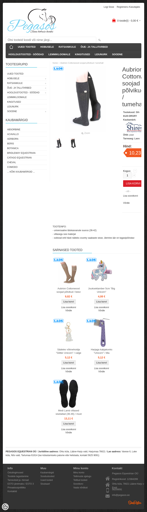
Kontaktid (12, 491)
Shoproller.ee (134, 502)
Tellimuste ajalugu (82, 476)
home (55, 63)
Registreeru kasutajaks (128, 7)
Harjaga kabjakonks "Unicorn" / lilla (101, 351)
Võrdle (126, 203)
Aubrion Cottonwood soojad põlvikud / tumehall (81, 63)
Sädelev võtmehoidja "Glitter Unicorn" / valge (68, 351)
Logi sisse (109, 7)
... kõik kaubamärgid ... (21, 171)
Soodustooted (47, 476)
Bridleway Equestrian (21, 153)
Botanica (12, 148)
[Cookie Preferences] (5, 506)
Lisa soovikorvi (130, 196)
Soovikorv (78, 484)
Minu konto (78, 472)
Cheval (11, 162)
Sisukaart (45, 484)
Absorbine (13, 129)
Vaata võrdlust (80, 487)
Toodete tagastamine (18, 476)
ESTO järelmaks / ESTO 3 (21, 484)
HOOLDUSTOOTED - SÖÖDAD (26, 54)
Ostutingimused (15, 472)
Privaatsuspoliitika (17, 487)
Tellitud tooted (80, 480)
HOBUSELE (47, 46)
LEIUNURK (101, 54)
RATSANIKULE (67, 46)
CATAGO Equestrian (19, 157)
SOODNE (117, 54)
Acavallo (13, 134)
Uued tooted (46, 480)
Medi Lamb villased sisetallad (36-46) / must (69, 412)
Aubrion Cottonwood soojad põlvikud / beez (69, 290)
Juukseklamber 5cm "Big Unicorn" (101, 290)
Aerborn (12, 139)
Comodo (12, 167)
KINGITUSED (82, 54)
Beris (10, 143)
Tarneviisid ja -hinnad (18, 480)
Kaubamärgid (47, 472)
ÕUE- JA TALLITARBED (94, 46)
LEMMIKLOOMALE (59, 54)
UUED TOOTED (27, 46)
